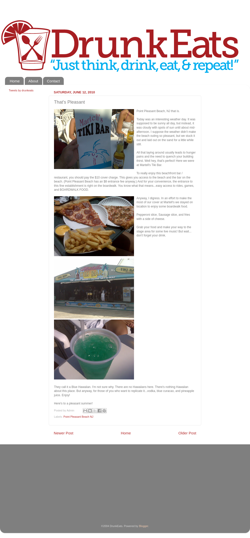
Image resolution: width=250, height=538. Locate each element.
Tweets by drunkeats (21, 90)
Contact (53, 81)
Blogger (143, 526)
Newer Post (63, 433)
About (33, 81)
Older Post (187, 433)
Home (15, 81)
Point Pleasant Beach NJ (78, 416)
